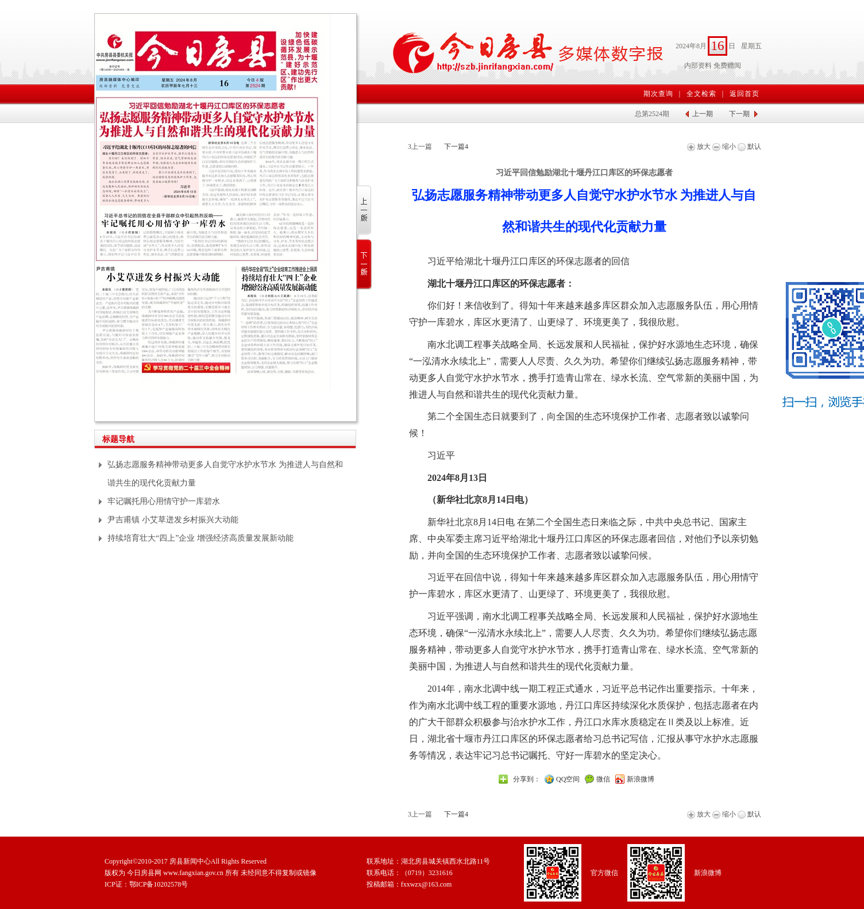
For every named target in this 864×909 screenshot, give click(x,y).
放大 (699, 146)
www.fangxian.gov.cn (193, 873)
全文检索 (701, 94)
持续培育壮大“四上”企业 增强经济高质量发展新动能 (200, 538)
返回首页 (744, 94)
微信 (603, 779)
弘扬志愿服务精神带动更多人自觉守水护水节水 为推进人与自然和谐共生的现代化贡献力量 (225, 473)
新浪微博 (640, 779)
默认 (749, 146)
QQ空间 (568, 779)
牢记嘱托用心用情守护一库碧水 (163, 501)
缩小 (724, 146)
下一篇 (456, 146)
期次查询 (658, 94)
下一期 (739, 114)
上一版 (364, 211)
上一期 (702, 114)
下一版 (364, 265)
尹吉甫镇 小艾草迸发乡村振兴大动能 (172, 519)
